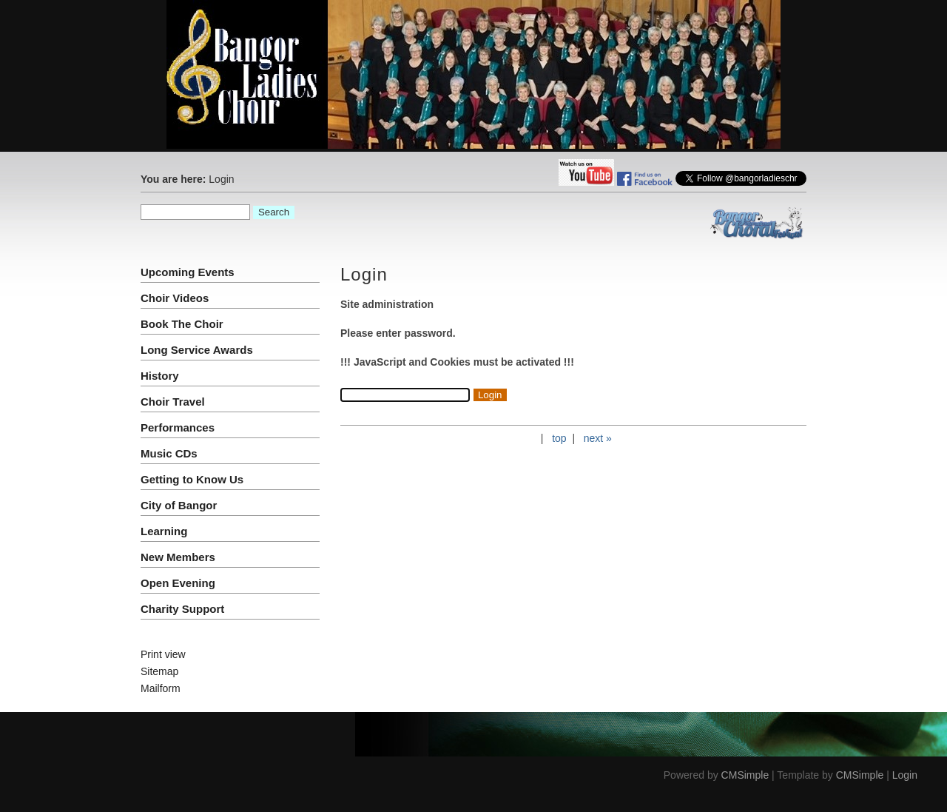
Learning (164, 531)
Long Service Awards (197, 349)
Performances (178, 427)
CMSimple (745, 775)
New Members (178, 557)
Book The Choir (182, 324)
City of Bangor (179, 505)
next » (598, 438)
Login (904, 775)
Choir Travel (173, 401)
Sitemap (159, 671)
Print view (163, 654)
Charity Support (182, 609)
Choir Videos (175, 298)
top (559, 438)
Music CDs (169, 453)
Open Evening (178, 583)
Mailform (161, 688)
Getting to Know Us (192, 479)
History (160, 375)
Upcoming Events (188, 272)
